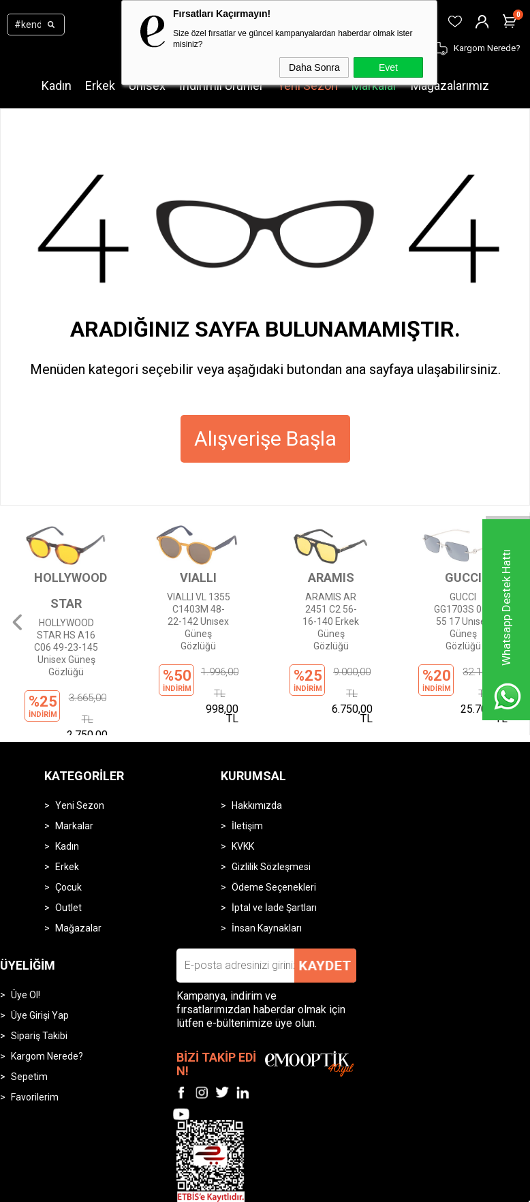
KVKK (243, 780)
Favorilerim (35, 1031)
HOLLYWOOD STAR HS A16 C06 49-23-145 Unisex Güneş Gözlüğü (66, 646)
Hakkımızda (257, 740)
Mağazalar (78, 862)
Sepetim (29, 1011)
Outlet (68, 842)
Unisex (147, 85)
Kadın (57, 85)
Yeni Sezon (307, 85)
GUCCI (463, 578)
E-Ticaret (224, 1189)
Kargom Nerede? (47, 990)
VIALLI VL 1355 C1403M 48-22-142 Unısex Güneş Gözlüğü (198, 620)
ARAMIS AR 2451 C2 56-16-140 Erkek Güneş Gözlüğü (331, 620)
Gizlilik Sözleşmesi (271, 801)
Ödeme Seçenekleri (274, 821)
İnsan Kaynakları (267, 862)
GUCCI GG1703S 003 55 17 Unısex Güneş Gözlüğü (463, 620)
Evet (388, 67)
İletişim (247, 760)
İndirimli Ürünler (221, 85)
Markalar (374, 85)
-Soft (195, 1189)
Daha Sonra (314, 67)
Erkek (100, 85)
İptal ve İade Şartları (274, 842)
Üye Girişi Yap (40, 949)
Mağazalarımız (450, 85)
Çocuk (68, 821)
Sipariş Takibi (39, 970)
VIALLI (199, 578)
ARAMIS (331, 578)
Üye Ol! (25, 929)
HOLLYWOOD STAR (66, 591)
